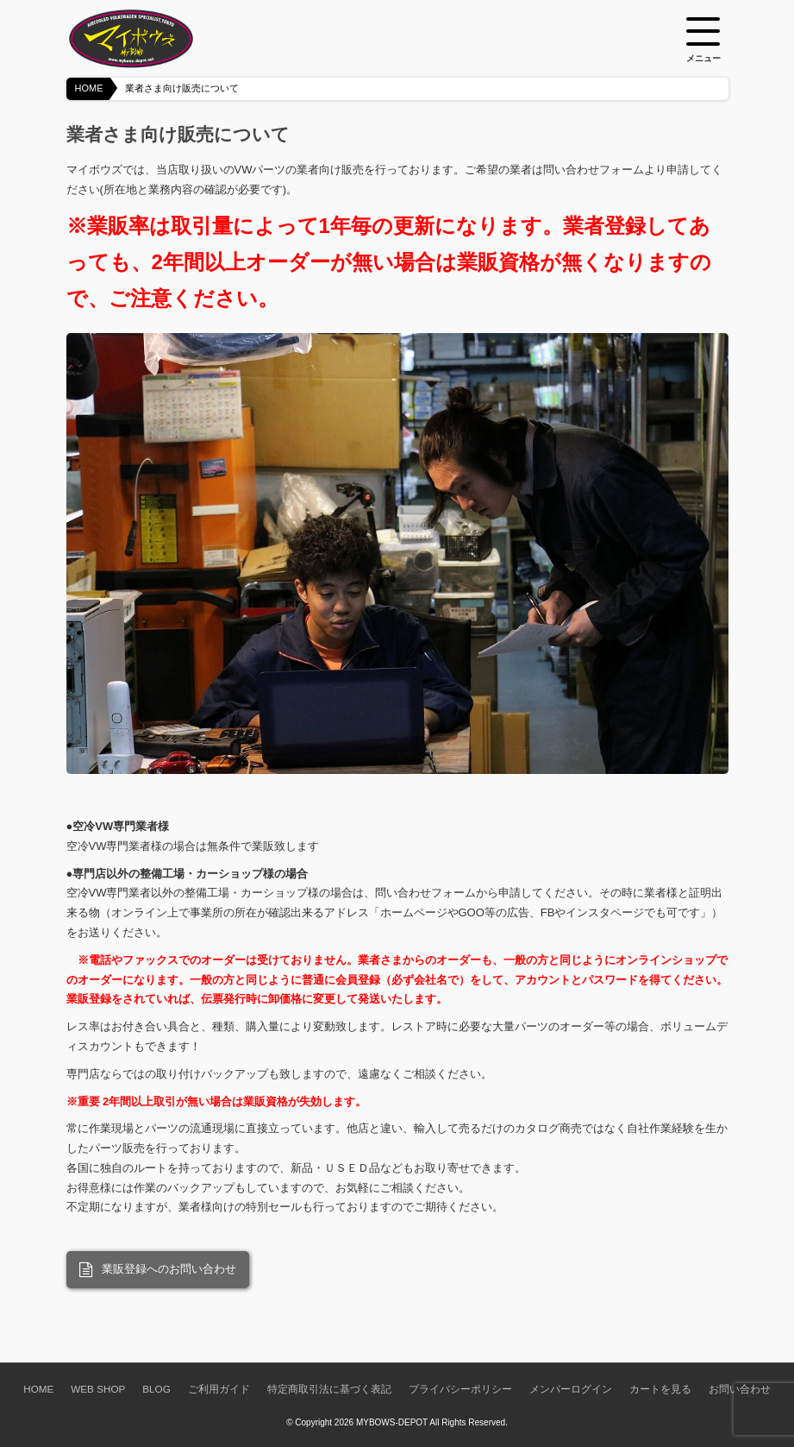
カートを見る (660, 1388)
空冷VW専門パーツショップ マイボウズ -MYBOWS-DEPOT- (152, 39)
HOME (89, 88)
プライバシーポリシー (460, 1388)
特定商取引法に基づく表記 (329, 1388)
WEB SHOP (98, 1388)
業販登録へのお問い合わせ (157, 1270)
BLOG (156, 1388)
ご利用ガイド (219, 1388)
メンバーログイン (570, 1388)
